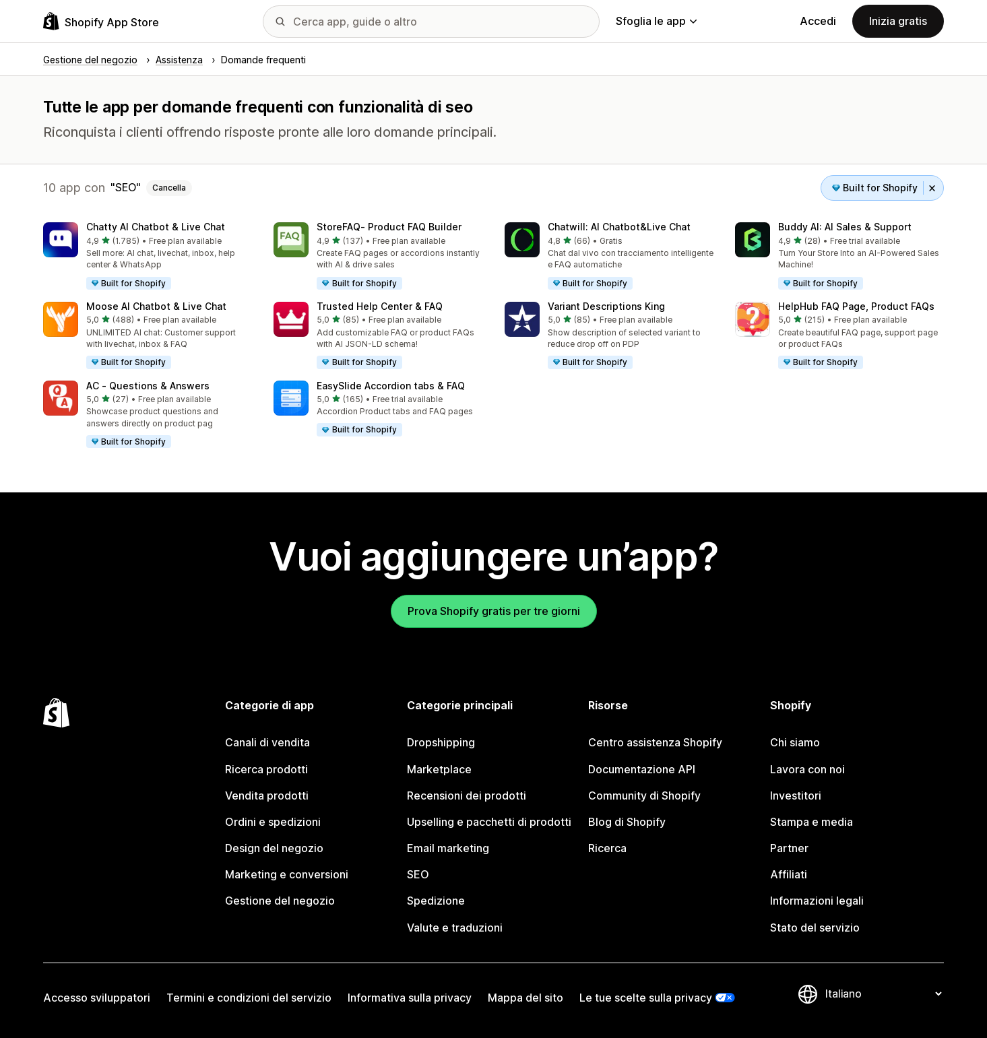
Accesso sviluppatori (96, 997)
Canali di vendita (267, 742)
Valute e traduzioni (455, 927)
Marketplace (439, 769)
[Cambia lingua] (883, 993)
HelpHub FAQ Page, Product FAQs (856, 306)
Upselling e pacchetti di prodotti (489, 822)
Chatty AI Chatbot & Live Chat (155, 226)
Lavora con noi (807, 769)
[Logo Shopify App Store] (101, 21)
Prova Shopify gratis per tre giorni (494, 611)
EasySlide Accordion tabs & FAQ (391, 385)
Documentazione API (641, 769)
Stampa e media (811, 822)
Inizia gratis (898, 21)
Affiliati (788, 874)
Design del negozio (274, 848)
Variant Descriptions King (606, 306)
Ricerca (607, 848)
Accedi (818, 21)
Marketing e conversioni (286, 874)
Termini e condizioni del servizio (248, 997)
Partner (789, 848)
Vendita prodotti (267, 795)
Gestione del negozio (280, 900)
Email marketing (448, 848)
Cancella (169, 188)
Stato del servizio (815, 927)
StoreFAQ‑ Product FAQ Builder (389, 226)
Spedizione (436, 900)
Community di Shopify (644, 795)
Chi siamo (795, 742)
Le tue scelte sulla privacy (645, 997)
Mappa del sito (525, 997)
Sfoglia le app (656, 21)
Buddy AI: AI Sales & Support (845, 226)
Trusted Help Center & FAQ (380, 306)
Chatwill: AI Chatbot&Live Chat (619, 226)
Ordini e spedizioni (273, 822)
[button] (147, 256)
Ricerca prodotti (266, 769)
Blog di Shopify (627, 822)
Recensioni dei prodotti (466, 795)
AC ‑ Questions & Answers (148, 385)
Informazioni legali (817, 900)
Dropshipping (441, 742)
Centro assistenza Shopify (655, 742)
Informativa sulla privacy (410, 997)
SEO (418, 874)
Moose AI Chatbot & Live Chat (156, 306)
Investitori (795, 795)
